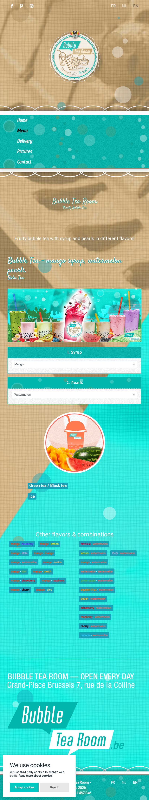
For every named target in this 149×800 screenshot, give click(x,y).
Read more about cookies (35, 775)
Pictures (24, 151)
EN (135, 6)
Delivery (24, 141)
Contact (24, 162)
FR (113, 6)
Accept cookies (24, 787)
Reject (54, 787)
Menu (22, 131)
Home (22, 120)
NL (124, 6)
